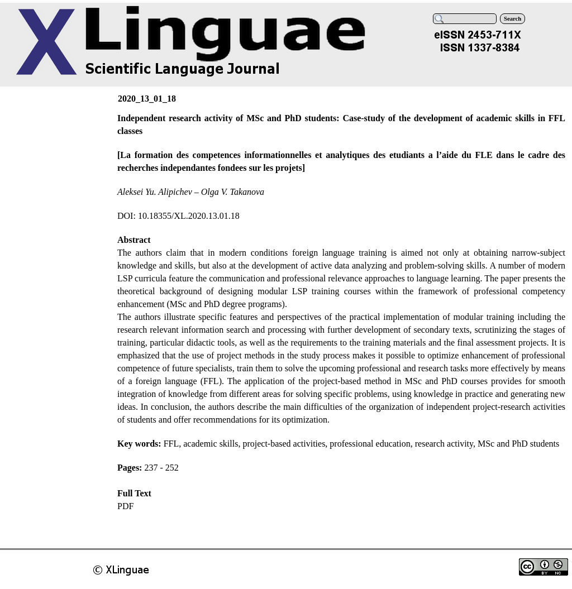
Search (512, 19)
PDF (125, 506)
